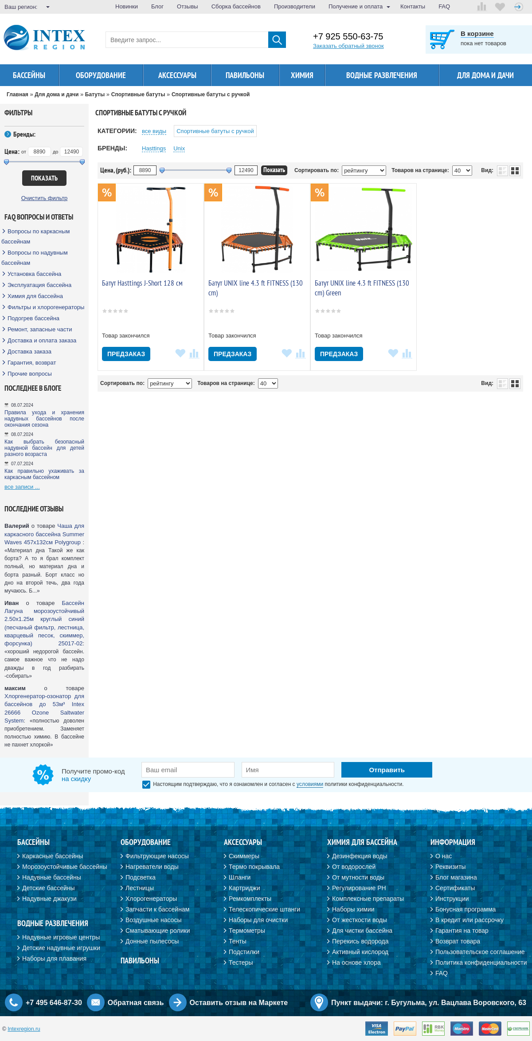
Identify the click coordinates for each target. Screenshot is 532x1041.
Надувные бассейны (51, 877)
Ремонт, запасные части (40, 329)
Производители (294, 6)
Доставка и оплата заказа (42, 340)
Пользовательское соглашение (480, 951)
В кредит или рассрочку (469, 919)
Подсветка (140, 877)
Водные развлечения (381, 75)
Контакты (412, 6)
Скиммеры (244, 856)
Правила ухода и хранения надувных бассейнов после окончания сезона (44, 418)
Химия (302, 75)
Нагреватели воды (152, 866)
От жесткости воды (359, 919)
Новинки (126, 6)
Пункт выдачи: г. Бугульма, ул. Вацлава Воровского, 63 (428, 1002)
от (23, 151)
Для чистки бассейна (362, 930)
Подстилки (244, 951)
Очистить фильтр (44, 198)
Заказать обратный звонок (348, 46)
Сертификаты (455, 888)
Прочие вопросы (30, 373)
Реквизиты (450, 866)
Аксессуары (177, 75)
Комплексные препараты (368, 898)
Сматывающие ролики (157, 930)
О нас (443, 856)
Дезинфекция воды (359, 856)
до (56, 151)
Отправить (387, 770)
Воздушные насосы (153, 919)
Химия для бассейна (35, 296)
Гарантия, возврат (32, 362)
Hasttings (154, 148)
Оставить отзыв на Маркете (239, 1002)
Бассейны (29, 75)
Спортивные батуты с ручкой (215, 131)
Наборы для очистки (258, 919)
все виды (154, 131)
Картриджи (244, 888)
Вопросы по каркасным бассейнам (35, 236)
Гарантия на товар (462, 930)
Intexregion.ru (24, 1029)
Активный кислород (360, 951)
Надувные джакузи (49, 898)
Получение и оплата (356, 6)
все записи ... (22, 486)
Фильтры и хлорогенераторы (46, 307)
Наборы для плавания (54, 958)
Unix (179, 148)
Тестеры (241, 962)
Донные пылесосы (152, 941)
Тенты (237, 941)
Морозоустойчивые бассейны (64, 866)
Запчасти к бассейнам (157, 909)
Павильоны (245, 75)
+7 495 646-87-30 (54, 1002)
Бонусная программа (465, 909)
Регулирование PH (359, 888)
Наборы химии (353, 909)
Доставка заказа (29, 351)
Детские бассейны (48, 888)
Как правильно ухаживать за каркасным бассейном (44, 474)
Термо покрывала (254, 866)
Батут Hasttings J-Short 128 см (142, 283)
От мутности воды (358, 877)
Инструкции (452, 898)
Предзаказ (126, 353)
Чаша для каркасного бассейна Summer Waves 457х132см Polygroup (44, 533)
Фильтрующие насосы (157, 856)
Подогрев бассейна (33, 318)
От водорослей (354, 866)
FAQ (444, 6)
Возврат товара (457, 941)
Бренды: (24, 134)
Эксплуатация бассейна (39, 285)
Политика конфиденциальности (481, 962)
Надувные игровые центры (61, 937)
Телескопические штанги (264, 909)
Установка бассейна (34, 274)
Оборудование (101, 75)
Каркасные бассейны (52, 856)
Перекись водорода (360, 941)
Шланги (239, 877)
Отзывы (187, 6)
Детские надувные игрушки (61, 947)
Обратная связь (136, 1002)
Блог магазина (456, 877)
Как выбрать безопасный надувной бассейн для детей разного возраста (44, 448)
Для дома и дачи (485, 75)
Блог (157, 6)
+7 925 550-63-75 (348, 36)
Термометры (247, 930)
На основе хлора (356, 962)
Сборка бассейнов (236, 6)
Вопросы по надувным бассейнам (34, 257)
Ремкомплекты (250, 898)
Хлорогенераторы (151, 898)
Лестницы (139, 888)
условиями (310, 784)
